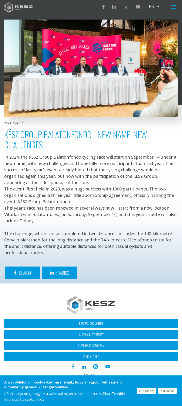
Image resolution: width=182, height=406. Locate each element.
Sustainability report (91, 334)
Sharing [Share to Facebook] (25, 273)
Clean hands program (91, 345)
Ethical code (91, 356)
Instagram (126, 7)
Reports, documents (91, 323)
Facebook (103, 7)
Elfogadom (146, 391)
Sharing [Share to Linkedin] (62, 273)
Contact (91, 375)
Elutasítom (168, 390)
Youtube (138, 6)
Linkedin (114, 7)
